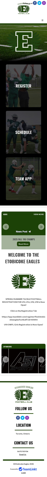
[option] (23, 233)
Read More (23, 244)
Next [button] (41, 227)
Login (23, 473)
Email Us (22, 454)
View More (39, 214)
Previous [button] (6, 227)
